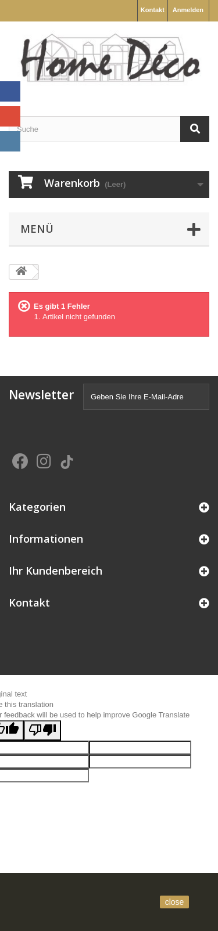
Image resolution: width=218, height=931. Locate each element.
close (174, 902)
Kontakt (153, 9)
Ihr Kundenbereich (55, 571)
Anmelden (188, 9)
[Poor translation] (42, 730)
